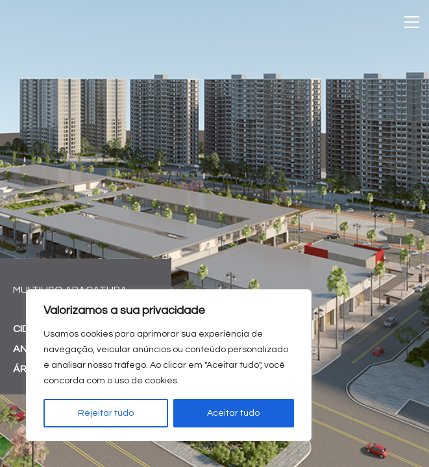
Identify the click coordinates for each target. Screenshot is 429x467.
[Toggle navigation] (411, 22)
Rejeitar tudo (106, 413)
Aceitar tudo (233, 413)
